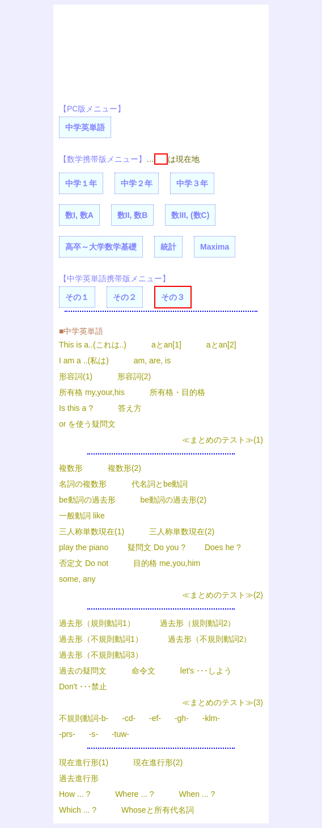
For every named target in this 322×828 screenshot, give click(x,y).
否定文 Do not (83, 563)
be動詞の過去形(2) (173, 499)
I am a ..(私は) (84, 360)
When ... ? (197, 794)
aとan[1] (166, 344)
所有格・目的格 (177, 392)
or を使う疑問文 (87, 423)
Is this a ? (76, 408)
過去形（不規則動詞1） (101, 638)
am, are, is (152, 360)
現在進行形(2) (158, 762)
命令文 (143, 670)
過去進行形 (79, 778)
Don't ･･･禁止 (83, 686)
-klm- (211, 718)
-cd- (128, 718)
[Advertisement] (107, 49)
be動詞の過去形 (87, 499)
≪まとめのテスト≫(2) (222, 594)
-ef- (155, 718)
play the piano (83, 547)
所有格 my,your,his (92, 392)
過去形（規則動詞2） (198, 623)
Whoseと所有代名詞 (157, 809)
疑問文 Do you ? (156, 547)
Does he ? (223, 547)
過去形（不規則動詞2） (210, 638)
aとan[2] (221, 344)
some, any (77, 579)
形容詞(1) (75, 376)
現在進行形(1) (83, 762)
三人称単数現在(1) (91, 531)
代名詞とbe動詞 (160, 483)
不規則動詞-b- (83, 718)
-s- (93, 734)
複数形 (71, 468)
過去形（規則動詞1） (97, 623)
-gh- (182, 718)
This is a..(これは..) (94, 344)
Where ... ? (134, 794)
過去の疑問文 (83, 670)
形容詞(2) (134, 376)
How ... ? (74, 794)
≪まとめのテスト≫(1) (222, 439)
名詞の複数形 (83, 483)
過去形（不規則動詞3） (101, 654)
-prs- (67, 734)
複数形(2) (124, 468)
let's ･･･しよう (206, 670)
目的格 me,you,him (166, 563)
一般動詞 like (82, 515)
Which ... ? (77, 809)
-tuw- (120, 734)
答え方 (130, 408)
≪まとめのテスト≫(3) (222, 702)
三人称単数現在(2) (181, 531)
